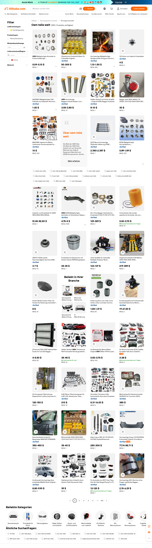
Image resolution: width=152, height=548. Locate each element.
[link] (149, 526)
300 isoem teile (13, 539)
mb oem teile (105, 176)
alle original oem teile (41, 181)
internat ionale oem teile (67, 539)
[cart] (112, 9)
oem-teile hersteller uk (126, 534)
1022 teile (122, 539)
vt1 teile (11, 534)
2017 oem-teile (47, 539)
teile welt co (75, 534)
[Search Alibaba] (55, 8)
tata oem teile (90, 534)
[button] (80, 8)
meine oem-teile (39, 171)
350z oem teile (59, 181)
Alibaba (34, 21)
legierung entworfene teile (90, 539)
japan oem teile (110, 171)
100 (102, 500)
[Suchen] (89, 9)
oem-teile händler (107, 534)
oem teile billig (76, 171)
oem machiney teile (128, 171)
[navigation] (17, 261)
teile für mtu (109, 539)
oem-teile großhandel (58, 171)
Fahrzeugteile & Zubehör (48, 21)
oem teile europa (30, 539)
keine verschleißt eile (123, 176)
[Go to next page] (107, 501)
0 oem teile (54, 176)
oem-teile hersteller (43, 534)
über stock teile (39, 176)
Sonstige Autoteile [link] (67, 21)
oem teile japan (76, 181)
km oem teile (60, 534)
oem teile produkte (71, 176)
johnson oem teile (89, 176)
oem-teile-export (93, 171)
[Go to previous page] (70, 501)
